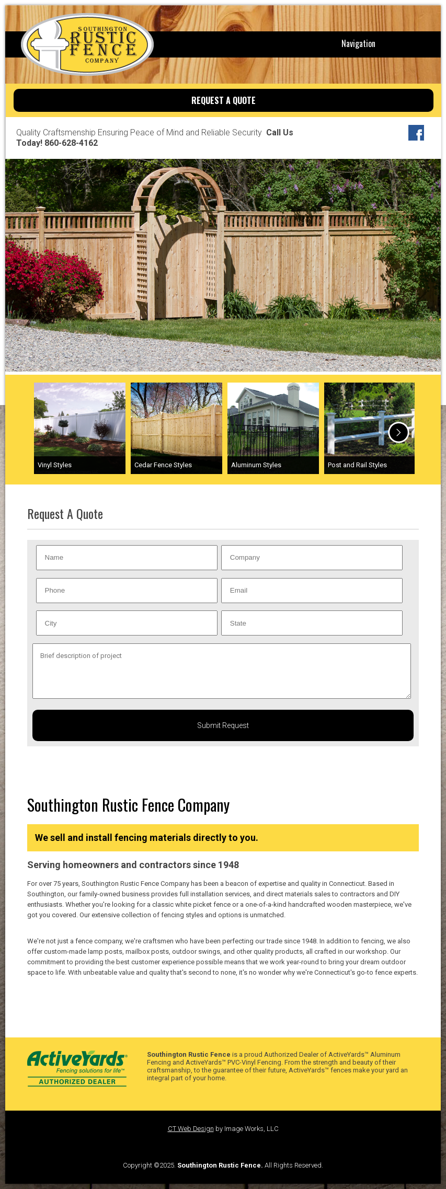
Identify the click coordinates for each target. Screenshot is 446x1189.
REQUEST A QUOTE (223, 100)
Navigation (358, 43)
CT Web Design (191, 1129)
